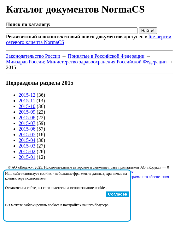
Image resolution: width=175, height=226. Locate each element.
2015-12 (27, 95)
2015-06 (27, 129)
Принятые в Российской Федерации (106, 56)
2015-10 (27, 106)
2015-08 (27, 117)
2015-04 (27, 140)
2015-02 (27, 151)
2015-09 (27, 112)
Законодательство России (33, 56)
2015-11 (27, 100)
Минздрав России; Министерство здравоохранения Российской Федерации (86, 61)
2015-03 (27, 145)
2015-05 (27, 134)
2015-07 (27, 123)
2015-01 (27, 157)
